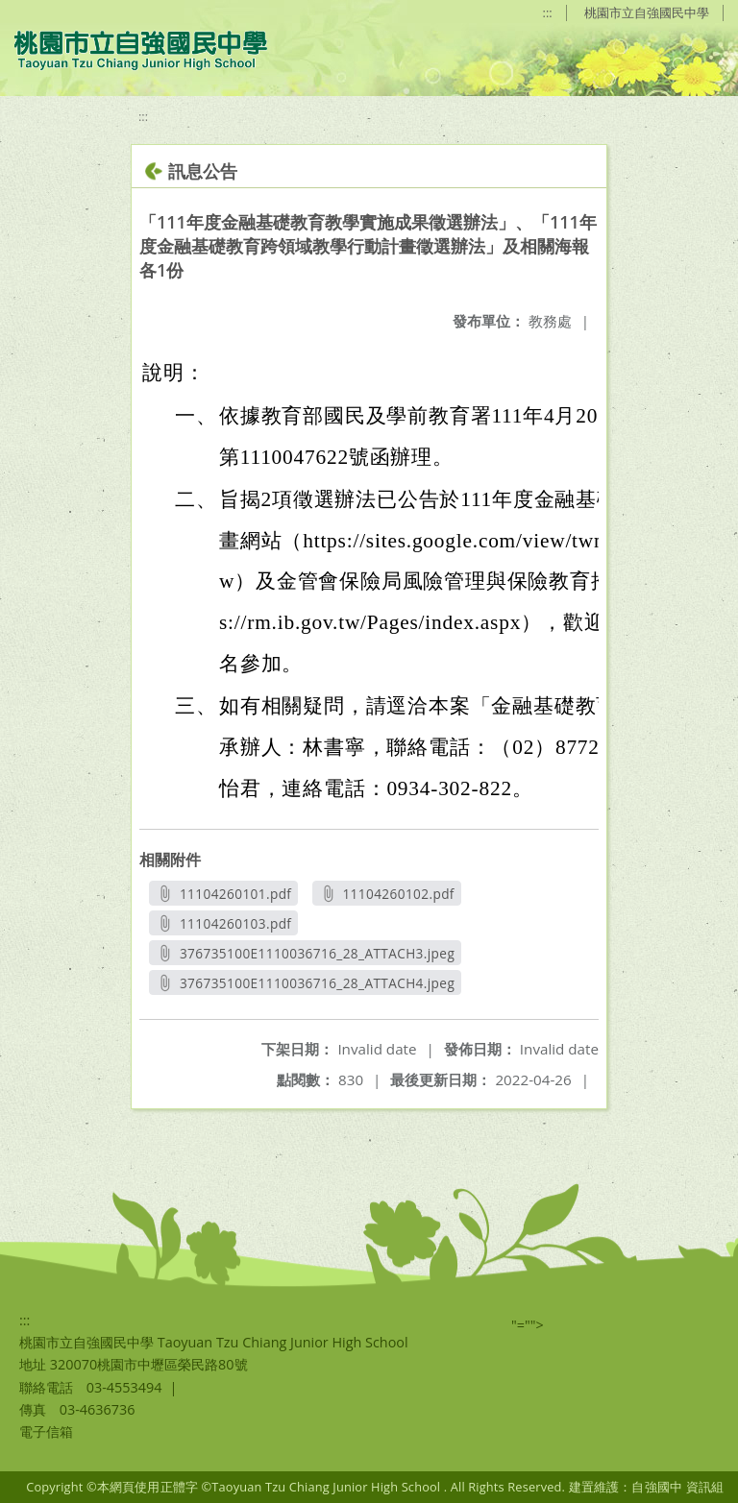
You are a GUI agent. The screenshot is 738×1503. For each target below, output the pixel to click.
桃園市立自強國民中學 (646, 12)
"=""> (527, 1325)
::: (548, 12)
